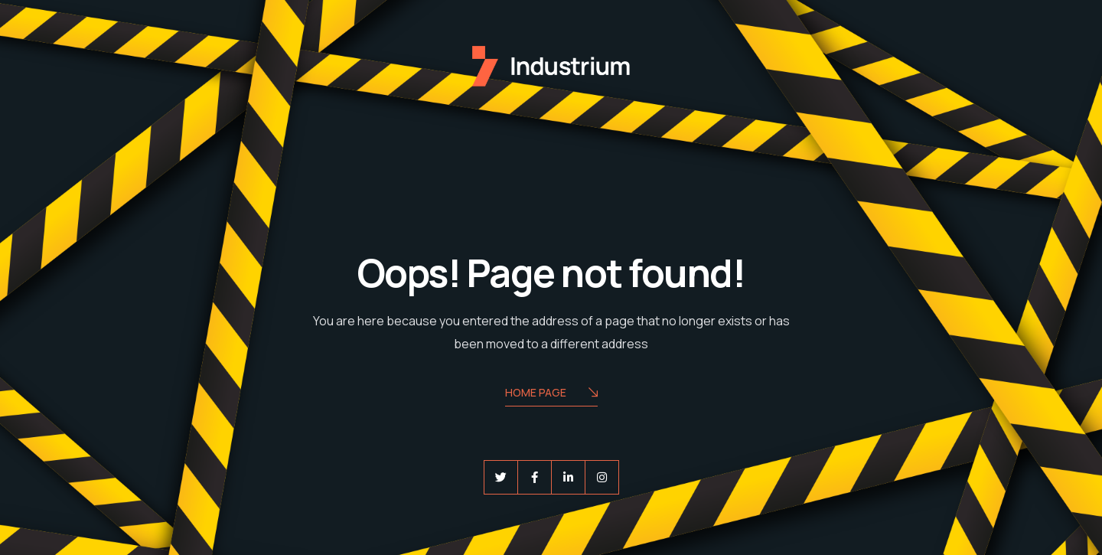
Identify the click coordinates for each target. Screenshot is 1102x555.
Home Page (551, 393)
